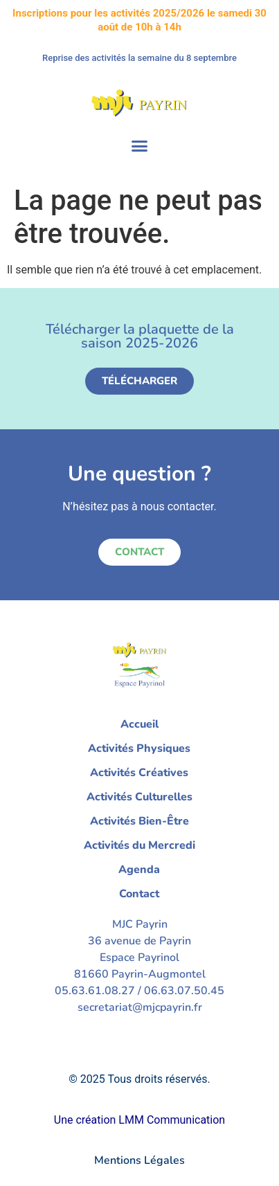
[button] (140, 146)
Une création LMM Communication (139, 1119)
